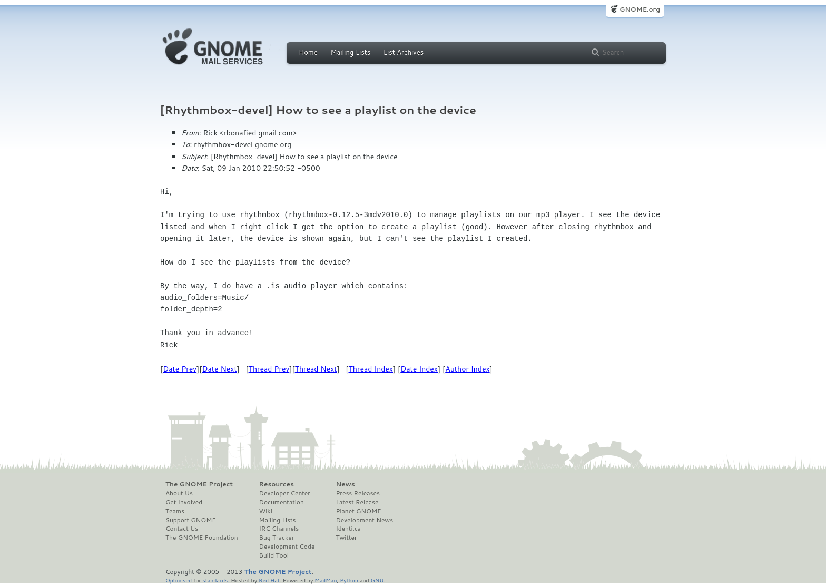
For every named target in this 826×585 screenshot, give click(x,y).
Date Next (219, 369)
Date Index (419, 369)
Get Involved (183, 502)
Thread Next (316, 369)
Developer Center (284, 493)
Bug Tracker (276, 537)
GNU (377, 580)
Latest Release (357, 502)
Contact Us (181, 528)
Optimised (178, 580)
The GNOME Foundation (201, 537)
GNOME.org (640, 9)
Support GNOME (190, 520)
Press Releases (357, 493)
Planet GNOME (358, 511)
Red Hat (269, 580)
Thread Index (371, 369)
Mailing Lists (350, 52)
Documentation (281, 502)
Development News (364, 520)
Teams (174, 511)
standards (215, 580)
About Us (179, 493)
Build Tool (274, 555)
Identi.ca (348, 528)
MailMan (325, 580)
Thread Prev (269, 369)
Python (349, 580)
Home (308, 52)
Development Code (287, 546)
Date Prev (179, 369)
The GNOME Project (199, 484)
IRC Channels (279, 528)
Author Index (467, 369)
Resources (276, 484)
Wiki (265, 511)
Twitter (346, 537)
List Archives (404, 52)
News (345, 484)
